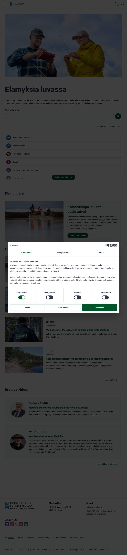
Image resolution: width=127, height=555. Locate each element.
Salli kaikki (99, 308)
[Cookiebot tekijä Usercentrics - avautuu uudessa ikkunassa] (106, 245)
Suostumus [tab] (26, 252)
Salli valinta (63, 308)
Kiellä (27, 308)
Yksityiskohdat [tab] (63, 252)
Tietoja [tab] (101, 252)
